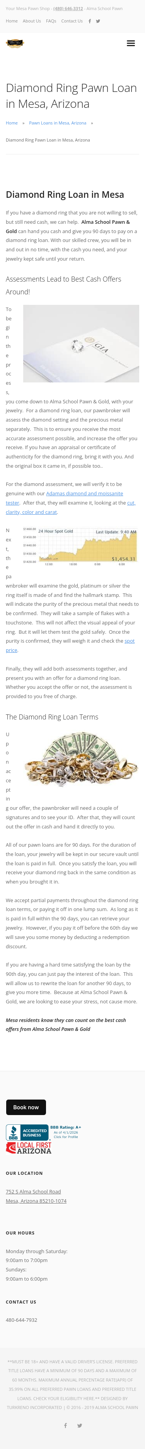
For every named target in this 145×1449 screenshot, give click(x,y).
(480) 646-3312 (68, 8)
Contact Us (71, 21)
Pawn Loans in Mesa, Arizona (57, 123)
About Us (32, 21)
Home (12, 21)
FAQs (51, 21)
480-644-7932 (21, 1319)
